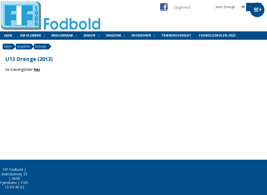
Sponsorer (142, 35)
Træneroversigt (176, 35)
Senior (90, 35)
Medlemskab (63, 35)
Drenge (40, 46)
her (37, 69)
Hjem (8, 35)
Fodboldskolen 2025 (217, 35)
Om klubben (32, 35)
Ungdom (115, 35)
